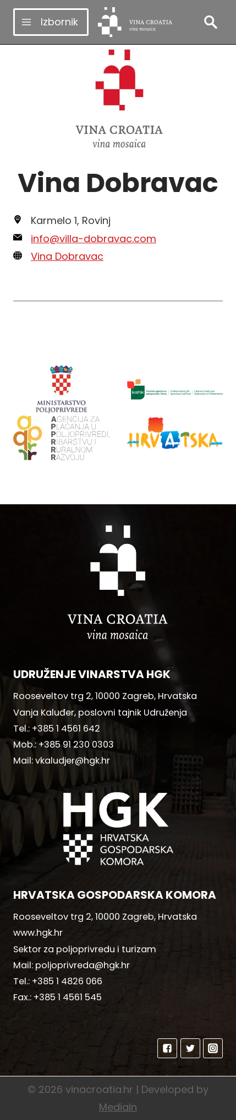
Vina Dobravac (67, 256)
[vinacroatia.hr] (135, 22)
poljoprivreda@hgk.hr (82, 965)
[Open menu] (51, 21)
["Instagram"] (213, 1048)
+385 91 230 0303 (76, 744)
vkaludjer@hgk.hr (72, 760)
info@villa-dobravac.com (93, 239)
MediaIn (118, 1107)
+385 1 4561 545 (68, 997)
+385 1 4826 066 (67, 981)
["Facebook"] (167, 1048)
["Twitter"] (190, 1048)
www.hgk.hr (38, 932)
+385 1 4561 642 (66, 728)
